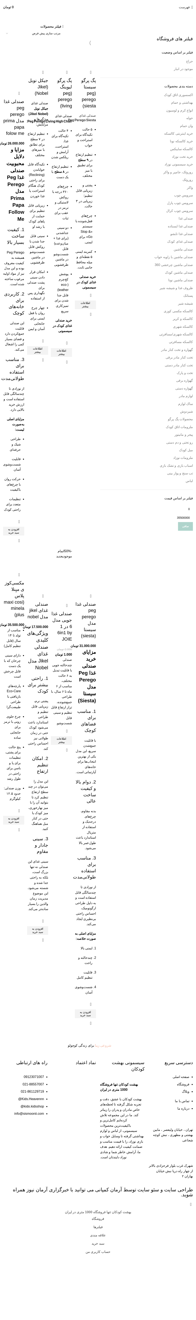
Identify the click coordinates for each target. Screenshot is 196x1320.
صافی (185, 526)
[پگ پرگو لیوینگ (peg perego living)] (62, 55)
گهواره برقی (184, 380)
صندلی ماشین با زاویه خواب (173, 257)
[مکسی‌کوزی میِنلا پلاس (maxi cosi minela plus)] (13, 586)
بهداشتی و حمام (182, 102)
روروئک (188, 180)
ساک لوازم (185, 404)
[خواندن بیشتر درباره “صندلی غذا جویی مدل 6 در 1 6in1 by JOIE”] (62, 766)
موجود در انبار (183, 69)
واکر (190, 187)
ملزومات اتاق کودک (179, 427)
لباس (189, 481)
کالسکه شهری (183, 326)
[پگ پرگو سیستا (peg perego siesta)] (86, 55)
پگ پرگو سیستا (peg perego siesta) (88, 92)
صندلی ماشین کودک (179, 272)
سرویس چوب (183, 195)
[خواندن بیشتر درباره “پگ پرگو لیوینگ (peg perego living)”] (62, 362)
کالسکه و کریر (183, 319)
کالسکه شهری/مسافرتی (176, 334)
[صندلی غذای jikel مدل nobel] (37, 586)
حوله (189, 118)
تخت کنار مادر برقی (179, 357)
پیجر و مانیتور (183, 434)
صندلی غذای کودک (180, 241)
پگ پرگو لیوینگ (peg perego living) (64, 92)
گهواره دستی (184, 388)
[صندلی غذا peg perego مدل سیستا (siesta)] (86, 586)
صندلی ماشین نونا (180, 280)
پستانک (188, 295)
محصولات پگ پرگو (180, 419)
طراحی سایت (178, 1253)
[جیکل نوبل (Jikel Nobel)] (37, 55)
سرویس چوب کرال (179, 210)
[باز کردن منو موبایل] (186, 7)
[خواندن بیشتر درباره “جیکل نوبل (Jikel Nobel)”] (37, 370)
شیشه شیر (185, 303)
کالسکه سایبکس (181, 149)
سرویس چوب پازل (180, 203)
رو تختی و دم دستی (179, 442)
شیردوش (186, 411)
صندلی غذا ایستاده (180, 226)
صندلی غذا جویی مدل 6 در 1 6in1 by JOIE (62, 652)
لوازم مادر (186, 396)
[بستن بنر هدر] (191, 1268)
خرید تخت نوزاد (182, 156)
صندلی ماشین (183, 249)
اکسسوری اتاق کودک (178, 95)
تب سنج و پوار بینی (180, 473)
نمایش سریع (91, 324)
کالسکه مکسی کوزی (178, 311)
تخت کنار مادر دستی (179, 365)
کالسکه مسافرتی (181, 342)
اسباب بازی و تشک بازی (176, 465)
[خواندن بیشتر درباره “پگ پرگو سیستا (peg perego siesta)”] (86, 314)
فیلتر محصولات (50, 26)
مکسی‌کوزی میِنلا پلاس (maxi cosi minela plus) (13, 629)
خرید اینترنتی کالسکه (178, 133)
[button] (13, 557)
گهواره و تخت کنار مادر (177, 349)
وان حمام (186, 126)
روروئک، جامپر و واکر (178, 172)
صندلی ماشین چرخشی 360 (174, 265)
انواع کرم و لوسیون (179, 110)
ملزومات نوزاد (183, 457)
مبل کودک (186, 450)
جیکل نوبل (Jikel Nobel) (37, 86)
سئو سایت (148, 1253)
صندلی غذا (186, 218)
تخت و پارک (185, 373)
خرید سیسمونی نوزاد (179, 164)
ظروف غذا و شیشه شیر (176, 288)
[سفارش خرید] (33, 33)
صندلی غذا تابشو (181, 234)
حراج (189, 61)
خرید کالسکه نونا (181, 141)
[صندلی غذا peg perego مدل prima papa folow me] (13, 55)
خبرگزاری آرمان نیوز (47, 1253)
